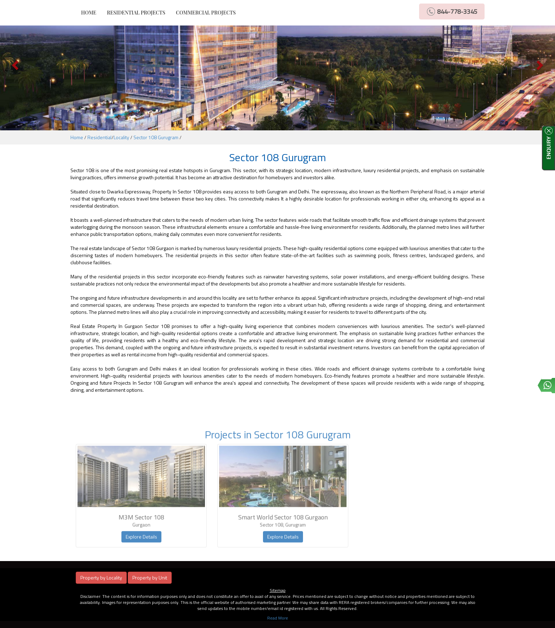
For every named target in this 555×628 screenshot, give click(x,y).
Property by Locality (101, 577)
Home (76, 137)
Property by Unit (149, 577)
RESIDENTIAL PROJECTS (136, 12)
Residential (99, 137)
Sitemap (278, 590)
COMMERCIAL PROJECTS (206, 12)
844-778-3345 (457, 11)
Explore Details (141, 546)
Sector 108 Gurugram (155, 137)
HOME (91, 12)
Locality (121, 137)
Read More (277, 618)
